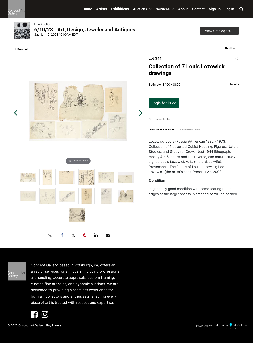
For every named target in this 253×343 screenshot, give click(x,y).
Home (87, 9)
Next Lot (231, 48)
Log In (229, 9)
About (183, 9)
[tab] (161, 131)
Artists (101, 9)
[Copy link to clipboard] (50, 235)
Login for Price (164, 103)
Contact (198, 9)
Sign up (215, 9)
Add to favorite (236, 59)
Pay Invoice (53, 325)
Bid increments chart (160, 119)
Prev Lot (21, 49)
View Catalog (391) (219, 31)
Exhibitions (120, 9)
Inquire (234, 84)
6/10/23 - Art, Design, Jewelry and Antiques (84, 29)
